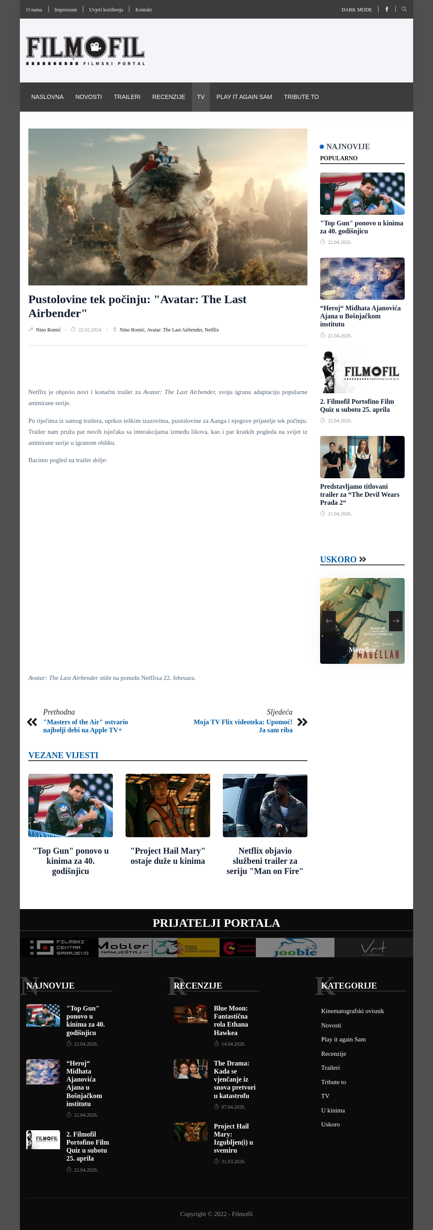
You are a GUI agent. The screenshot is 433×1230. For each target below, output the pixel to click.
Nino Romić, (133, 330)
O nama (34, 10)
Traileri (127, 96)
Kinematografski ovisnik (72, 125)
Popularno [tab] (339, 158)
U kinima (333, 1110)
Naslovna (47, 96)
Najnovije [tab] (348, 146)
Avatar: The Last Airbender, (176, 330)
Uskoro (338, 559)
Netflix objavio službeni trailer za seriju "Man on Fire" (265, 861)
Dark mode (357, 10)
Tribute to (301, 96)
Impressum (66, 10)
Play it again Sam (244, 96)
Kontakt (143, 10)
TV (201, 96)
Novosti (88, 96)
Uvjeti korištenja (106, 10)
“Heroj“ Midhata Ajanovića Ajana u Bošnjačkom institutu (360, 316)
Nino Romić (49, 330)
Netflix (212, 330)
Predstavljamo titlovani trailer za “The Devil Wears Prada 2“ (360, 494)
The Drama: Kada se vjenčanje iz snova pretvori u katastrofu (235, 1079)
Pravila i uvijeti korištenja (170, 125)
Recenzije (168, 96)
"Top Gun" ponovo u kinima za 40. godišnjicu (70, 861)
